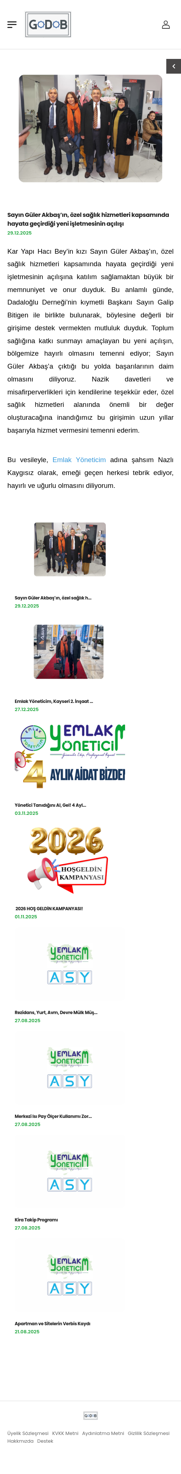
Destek (45, 1441)
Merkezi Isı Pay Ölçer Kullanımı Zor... (53, 1116)
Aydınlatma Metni (103, 1433)
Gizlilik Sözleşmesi (149, 1433)
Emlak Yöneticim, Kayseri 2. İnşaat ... (54, 701)
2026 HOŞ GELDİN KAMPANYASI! (49, 908)
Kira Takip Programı (36, 1220)
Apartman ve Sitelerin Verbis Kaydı (52, 1323)
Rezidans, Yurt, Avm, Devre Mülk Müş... (56, 1012)
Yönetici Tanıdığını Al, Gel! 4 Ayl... (50, 805)
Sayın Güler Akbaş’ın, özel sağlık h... (53, 598)
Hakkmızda (20, 1441)
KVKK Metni (65, 1433)
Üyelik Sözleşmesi (28, 1433)
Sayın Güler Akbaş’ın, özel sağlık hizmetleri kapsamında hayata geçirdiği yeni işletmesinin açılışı (88, 219)
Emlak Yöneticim (79, 460)
